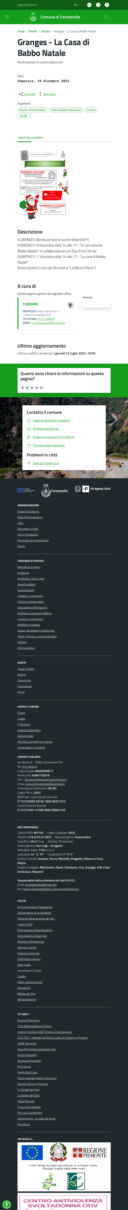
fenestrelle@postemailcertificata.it (46, 779)
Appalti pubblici (27, 584)
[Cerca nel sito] (106, 17)
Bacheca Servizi (27, 947)
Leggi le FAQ (25, 924)
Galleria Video (26, 736)
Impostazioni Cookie (29, 970)
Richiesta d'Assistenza (31, 941)
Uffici (20, 523)
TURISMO (30, 304)
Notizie (45, 31)
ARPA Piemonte (27, 1043)
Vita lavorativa (26, 648)
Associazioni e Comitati (31, 747)
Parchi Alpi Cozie (27, 1072)
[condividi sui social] (27, 94)
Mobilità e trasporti (29, 625)
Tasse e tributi (26, 669)
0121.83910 (29, 766)
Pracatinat (24, 1124)
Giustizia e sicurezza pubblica (35, 613)
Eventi (21, 713)
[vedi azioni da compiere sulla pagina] (47, 94)
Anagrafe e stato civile (31, 578)
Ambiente (23, 573)
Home (21, 31)
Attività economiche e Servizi (35, 742)
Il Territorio (24, 724)
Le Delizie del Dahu (29, 1095)
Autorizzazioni (26, 590)
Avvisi (21, 692)
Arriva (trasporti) (27, 1055)
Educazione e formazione (32, 607)
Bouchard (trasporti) (29, 1061)
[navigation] (7, 16)
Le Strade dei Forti (28, 1089)
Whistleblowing (27, 999)
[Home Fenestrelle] (53, 16)
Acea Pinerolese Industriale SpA (37, 1049)
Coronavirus (25, 686)
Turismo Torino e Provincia (33, 1084)
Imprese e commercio (30, 619)
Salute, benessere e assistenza (36, 630)
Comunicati (24, 680)
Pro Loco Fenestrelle (30, 1113)
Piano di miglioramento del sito (36, 918)
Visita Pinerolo (26, 1101)
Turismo (22, 642)
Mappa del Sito (26, 993)
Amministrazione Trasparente (35, 907)
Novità (33, 31)
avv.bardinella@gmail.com (41, 884)
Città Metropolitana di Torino (34, 1026)
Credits (22, 976)
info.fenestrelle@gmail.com (48, 323)
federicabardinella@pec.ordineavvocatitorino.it (51, 889)
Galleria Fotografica (29, 730)
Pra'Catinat (24, 1066)
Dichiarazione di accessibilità (34, 913)
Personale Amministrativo (33, 540)
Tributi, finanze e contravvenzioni (37, 636)
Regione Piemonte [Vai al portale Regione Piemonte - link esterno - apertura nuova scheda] (27, 5)
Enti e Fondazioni (28, 534)
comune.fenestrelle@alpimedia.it (45, 784)
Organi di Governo (28, 511)
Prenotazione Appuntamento (35, 930)
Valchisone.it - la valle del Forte (36, 1118)
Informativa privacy (29, 959)
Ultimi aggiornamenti (30, 982)
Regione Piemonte (29, 1020)
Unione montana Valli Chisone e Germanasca (45, 1032)
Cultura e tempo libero (31, 601)
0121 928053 (46, 319)
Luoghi (21, 718)
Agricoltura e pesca (29, 567)
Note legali (24, 965)
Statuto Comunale (29, 953)
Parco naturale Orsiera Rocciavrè (37, 1078)
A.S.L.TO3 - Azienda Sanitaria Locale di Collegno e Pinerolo (53, 1037)
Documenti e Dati (28, 529)
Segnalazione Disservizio (32, 936)
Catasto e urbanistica (30, 596)
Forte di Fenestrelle (29, 1107)
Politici (21, 546)
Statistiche (24, 988)
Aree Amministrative (30, 517)
